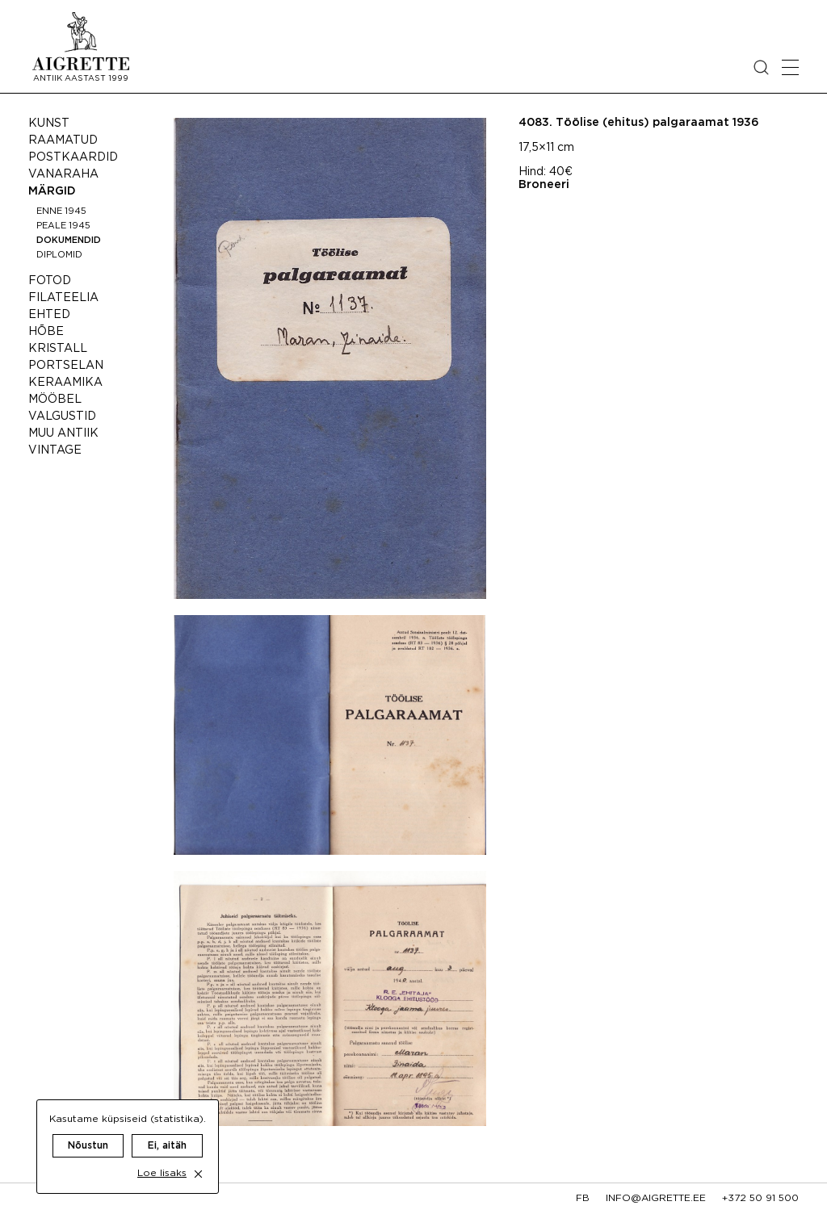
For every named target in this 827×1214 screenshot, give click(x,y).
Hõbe (46, 332)
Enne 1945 (61, 211)
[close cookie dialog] (198, 1158)
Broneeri (543, 185)
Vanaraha (63, 174)
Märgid (52, 191)
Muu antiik (63, 433)
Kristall (57, 349)
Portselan (65, 365)
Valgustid (62, 416)
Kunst (48, 123)
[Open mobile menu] (790, 67)
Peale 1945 (63, 226)
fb (583, 1198)
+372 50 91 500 (760, 1198)
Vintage (55, 450)
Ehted (49, 315)
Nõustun (88, 1129)
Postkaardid (73, 157)
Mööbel (55, 399)
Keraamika (65, 382)
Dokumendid (68, 241)
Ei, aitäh (167, 1129)
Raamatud (63, 140)
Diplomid (59, 255)
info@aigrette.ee (656, 1198)
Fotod (49, 281)
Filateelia (63, 298)
